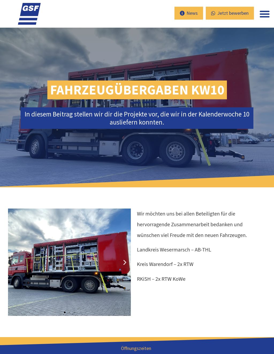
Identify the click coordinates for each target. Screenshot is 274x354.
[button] (265, 14)
